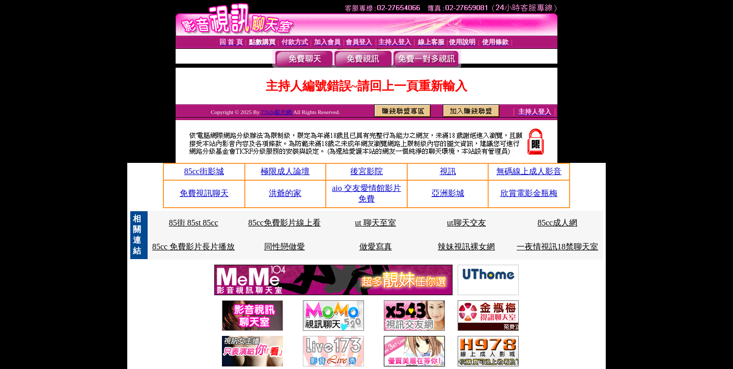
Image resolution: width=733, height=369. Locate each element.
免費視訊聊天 (204, 193)
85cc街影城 (204, 171)
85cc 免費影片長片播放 (193, 246)
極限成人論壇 (285, 171)
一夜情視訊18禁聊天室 (557, 246)
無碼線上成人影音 (528, 171)
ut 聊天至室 (375, 222)
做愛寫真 (375, 246)
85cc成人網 (557, 222)
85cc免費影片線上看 (284, 222)
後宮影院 (366, 171)
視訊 (448, 171)
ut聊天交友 (466, 222)
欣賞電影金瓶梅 (528, 193)
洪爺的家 (285, 193)
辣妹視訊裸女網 (466, 246)
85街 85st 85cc (193, 222)
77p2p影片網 (277, 112)
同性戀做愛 (284, 246)
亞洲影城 (448, 193)
